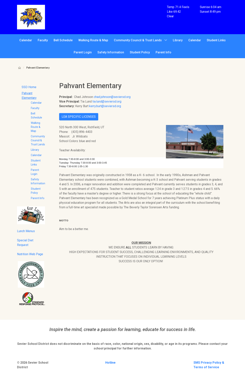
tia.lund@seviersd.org (106, 101)
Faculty (35, 108)
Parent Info (37, 198)
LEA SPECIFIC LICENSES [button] (79, 116)
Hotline (110, 362)
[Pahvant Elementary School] (31, 17)
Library (35, 149)
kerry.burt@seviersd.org (105, 106)
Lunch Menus (26, 231)
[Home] (19, 68)
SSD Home (29, 87)
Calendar (36, 102)
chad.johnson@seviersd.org (112, 97)
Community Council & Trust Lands (38, 140)
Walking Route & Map (35, 126)
